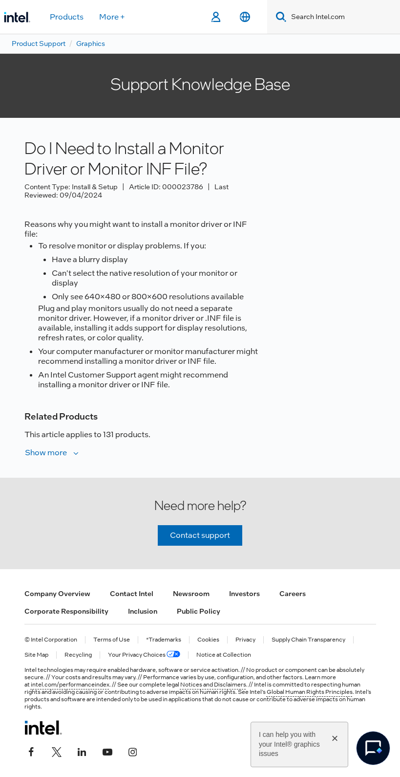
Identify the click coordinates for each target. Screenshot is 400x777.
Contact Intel (131, 593)
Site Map (36, 655)
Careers (292, 593)
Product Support (38, 43)
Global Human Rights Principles (310, 692)
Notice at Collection (223, 655)
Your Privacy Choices (144, 655)
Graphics (90, 43)
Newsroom (191, 593)
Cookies (208, 640)
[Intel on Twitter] (56, 751)
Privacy (245, 640)
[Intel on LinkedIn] (82, 751)
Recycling (78, 655)
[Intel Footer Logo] (43, 727)
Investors (244, 593)
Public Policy (198, 611)
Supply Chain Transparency (308, 640)
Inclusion (142, 611)
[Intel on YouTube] (107, 751)
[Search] (279, 17)
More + (112, 17)
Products (67, 17)
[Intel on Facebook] (31, 751)
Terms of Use (111, 640)
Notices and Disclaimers (213, 684)
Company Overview (57, 593)
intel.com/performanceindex (70, 684)
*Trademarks (163, 640)
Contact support (200, 535)
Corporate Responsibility (66, 611)
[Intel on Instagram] (133, 751)
